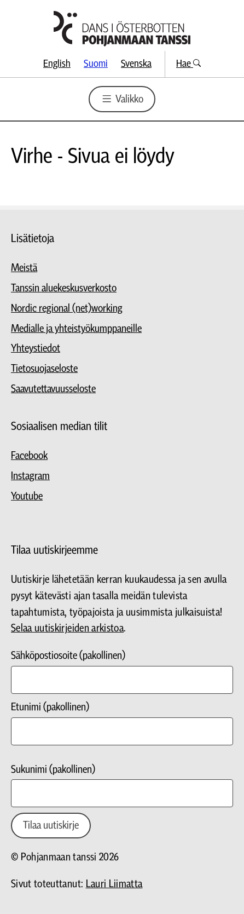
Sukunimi (53, 769)
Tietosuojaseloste (44, 369)
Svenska (136, 64)
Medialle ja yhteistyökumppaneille (76, 329)
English (57, 64)
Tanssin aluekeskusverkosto (64, 288)
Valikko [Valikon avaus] (122, 99)
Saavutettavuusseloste (53, 389)
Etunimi (50, 707)
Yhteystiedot (35, 348)
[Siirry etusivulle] (122, 29)
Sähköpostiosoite (68, 656)
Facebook (29, 456)
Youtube (27, 496)
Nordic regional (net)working (67, 308)
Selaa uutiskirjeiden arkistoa (67, 628)
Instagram (30, 476)
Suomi (96, 64)
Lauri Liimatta (114, 884)
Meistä (24, 268)
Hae (188, 64)
